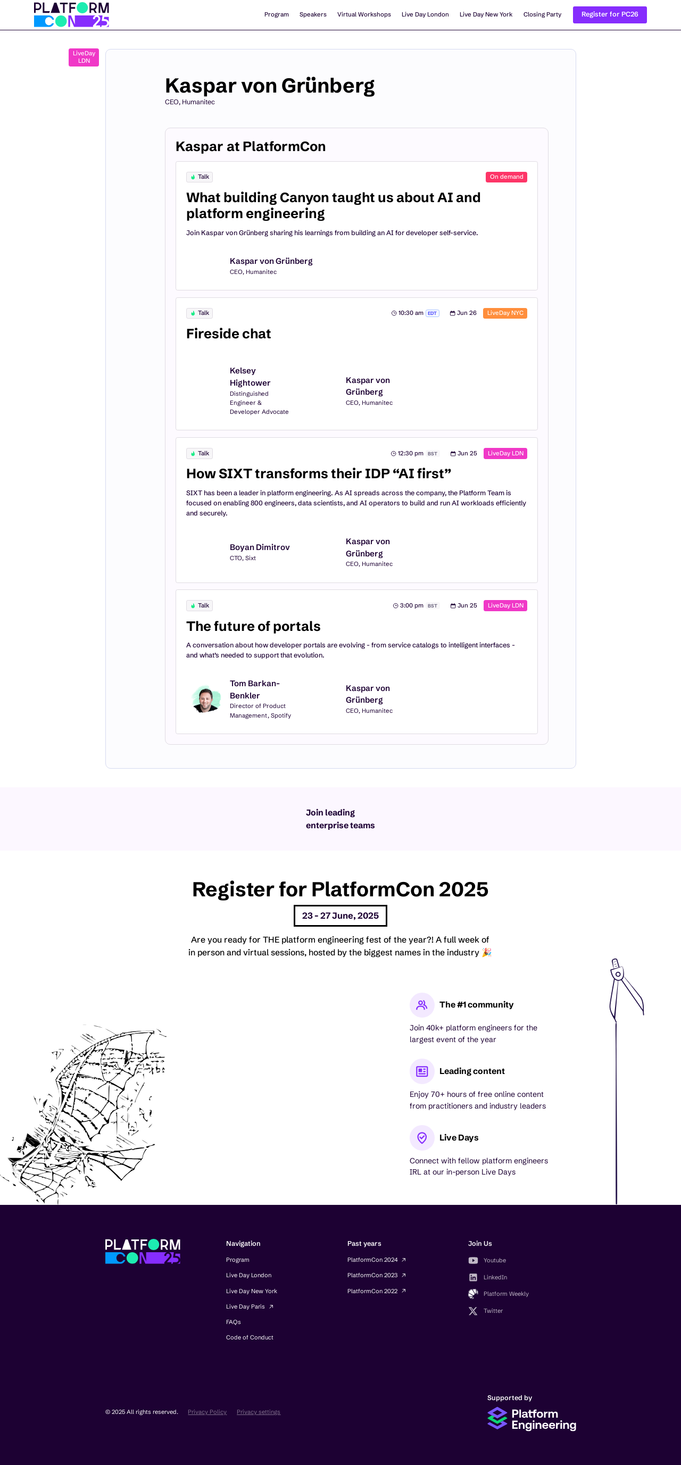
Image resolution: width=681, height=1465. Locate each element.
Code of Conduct (249, 1337)
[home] (71, 14)
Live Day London (425, 14)
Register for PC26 (610, 14)
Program (276, 14)
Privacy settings (258, 1412)
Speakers (313, 14)
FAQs (233, 1322)
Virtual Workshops (364, 14)
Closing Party (542, 14)
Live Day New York (486, 14)
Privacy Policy (207, 1412)
